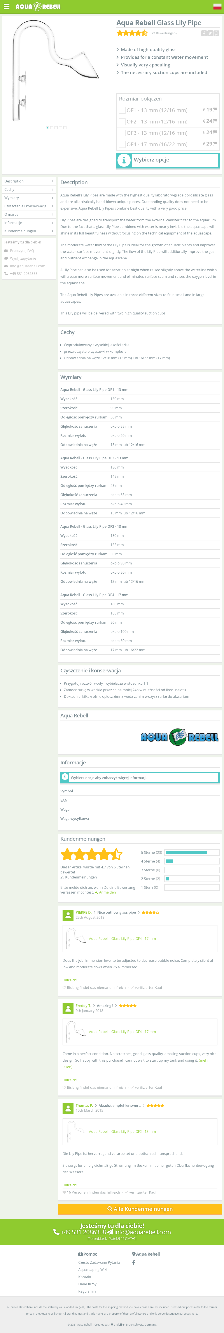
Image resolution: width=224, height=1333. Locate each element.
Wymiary (29, 197)
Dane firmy (87, 1284)
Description (29, 181)
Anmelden (105, 892)
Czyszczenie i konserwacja (29, 206)
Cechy (29, 189)
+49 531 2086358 (23, 273)
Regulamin (87, 1291)
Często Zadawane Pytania (99, 1262)
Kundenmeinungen (29, 231)
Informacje (29, 222)
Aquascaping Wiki (92, 1269)
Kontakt (84, 1276)
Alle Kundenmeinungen (140, 1208)
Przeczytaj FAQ (22, 250)
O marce (29, 214)
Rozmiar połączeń (140, 98)
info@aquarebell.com (27, 266)
